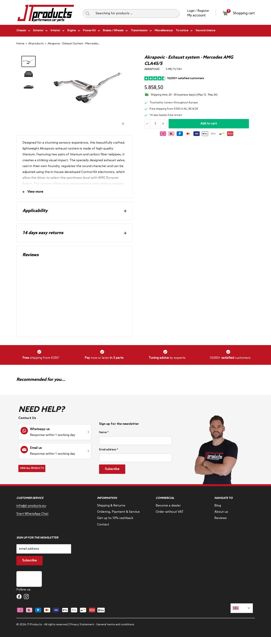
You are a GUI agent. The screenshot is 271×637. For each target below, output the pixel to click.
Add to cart (208, 123)
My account (196, 15)
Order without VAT (170, 512)
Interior (57, 31)
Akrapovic (152, 69)
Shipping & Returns (111, 505)
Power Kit (91, 31)
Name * (103, 432)
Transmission (141, 31)
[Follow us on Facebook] (19, 596)
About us (221, 512)
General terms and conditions (115, 624)
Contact (103, 524)
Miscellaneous (164, 30)
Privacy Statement (82, 624)
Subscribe (112, 469)
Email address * (108, 449)
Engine (73, 31)
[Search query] (88, 13)
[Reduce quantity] (147, 123)
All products (36, 43)
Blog (217, 505)
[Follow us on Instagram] (26, 596)
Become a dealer (168, 505)
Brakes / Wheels (115, 31)
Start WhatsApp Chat (32, 514)
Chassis (23, 31)
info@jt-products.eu (31, 506)
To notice (184, 31)
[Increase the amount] (163, 123)
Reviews (220, 518)
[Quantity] (155, 123)
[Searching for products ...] (136, 13)
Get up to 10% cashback (115, 518)
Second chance (205, 30)
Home (20, 43)
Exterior (40, 31)
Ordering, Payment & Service (118, 512)
